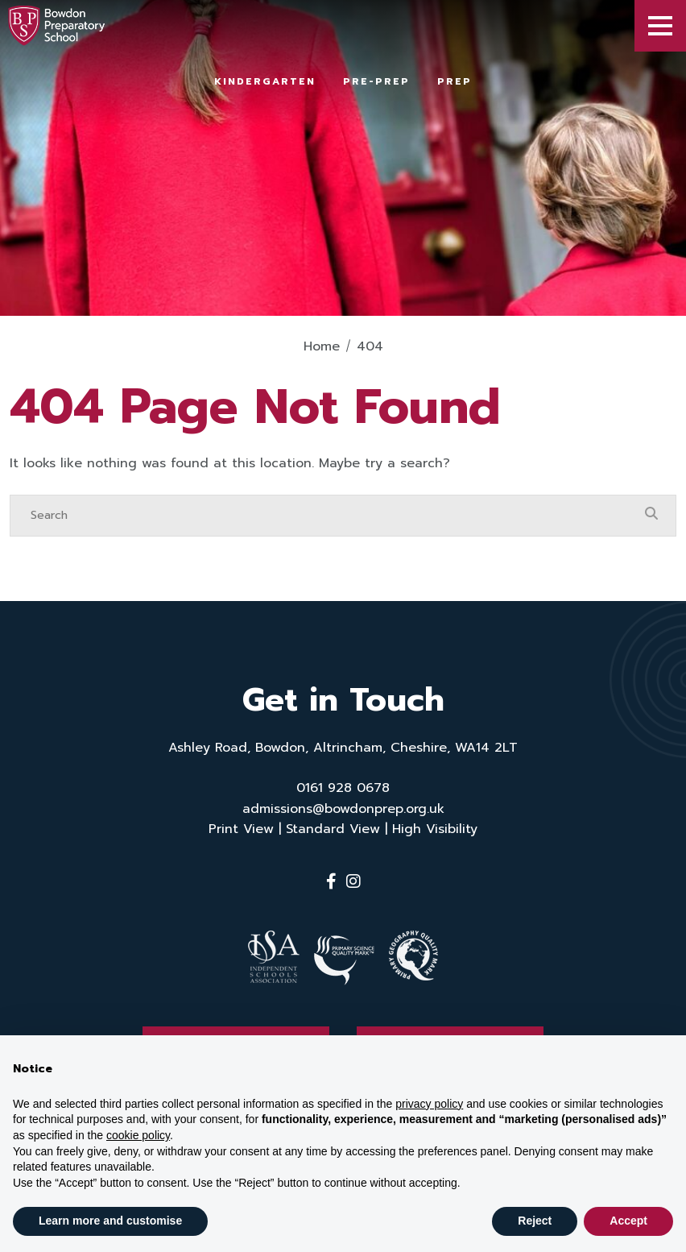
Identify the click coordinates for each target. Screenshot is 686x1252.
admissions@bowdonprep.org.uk (343, 809)
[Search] (327, 516)
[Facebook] (331, 881)
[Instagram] (353, 881)
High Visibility (434, 829)
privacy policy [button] (429, 1103)
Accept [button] (628, 1220)
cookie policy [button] (138, 1135)
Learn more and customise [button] (110, 1220)
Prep (454, 81)
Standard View (333, 829)
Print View (241, 829)
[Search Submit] (651, 515)
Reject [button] (535, 1220)
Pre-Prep (376, 81)
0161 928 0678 (343, 788)
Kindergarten (265, 81)
